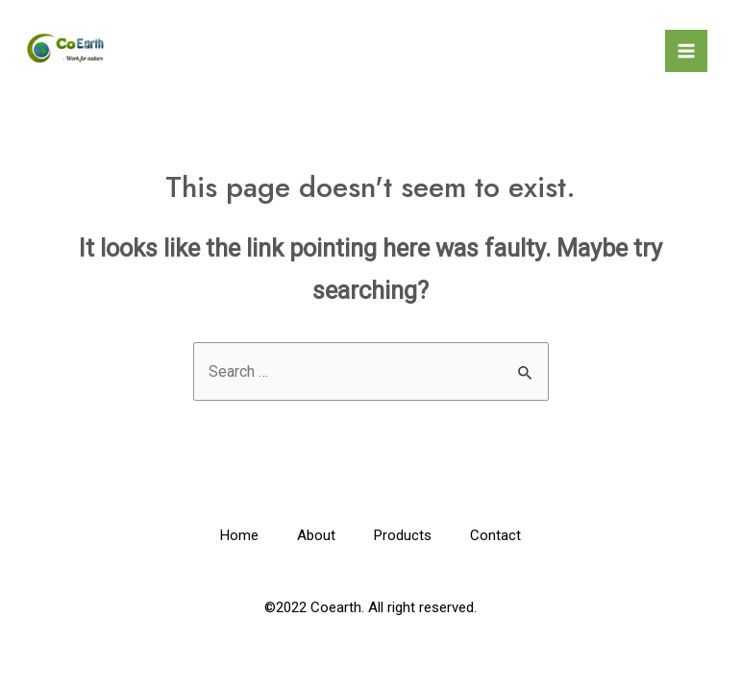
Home (239, 535)
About (316, 535)
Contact (495, 535)
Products (403, 535)
